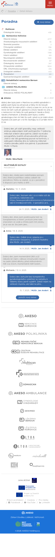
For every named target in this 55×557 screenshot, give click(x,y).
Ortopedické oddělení (13, 66)
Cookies (31, 500)
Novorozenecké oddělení (14, 61)
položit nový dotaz (27, 297)
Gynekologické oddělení (14, 53)
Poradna (12, 11)
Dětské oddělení (11, 50)
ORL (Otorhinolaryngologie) (16, 69)
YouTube (29, 503)
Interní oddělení (10, 55)
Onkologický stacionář (13, 63)
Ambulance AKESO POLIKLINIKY (18, 93)
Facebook (14, 503)
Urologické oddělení (12, 72)
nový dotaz (43, 22)
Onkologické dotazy (12, 32)
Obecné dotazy (10, 39)
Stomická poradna (11, 44)
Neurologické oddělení (13, 58)
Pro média (43, 500)
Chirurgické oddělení (13, 47)
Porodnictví (9, 74)
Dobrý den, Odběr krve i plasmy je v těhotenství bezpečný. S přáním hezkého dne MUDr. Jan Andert (29, 239)
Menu (50, 4)
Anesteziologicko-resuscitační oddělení (20, 42)
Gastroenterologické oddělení (16, 77)
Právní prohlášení (15, 500)
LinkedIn (44, 503)
